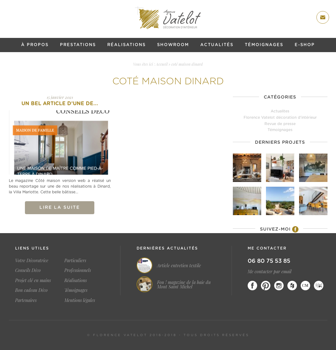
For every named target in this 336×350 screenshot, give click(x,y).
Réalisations (126, 45)
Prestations (78, 45)
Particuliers (75, 260)
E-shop (305, 45)
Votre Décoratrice (31, 260)
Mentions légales (79, 300)
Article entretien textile (179, 265)
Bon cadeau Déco (31, 290)
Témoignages (264, 45)
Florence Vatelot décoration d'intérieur (280, 117)
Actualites (280, 111)
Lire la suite (59, 207)
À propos (35, 45)
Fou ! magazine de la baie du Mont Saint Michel (184, 284)
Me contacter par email (270, 272)
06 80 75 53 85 (269, 261)
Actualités (216, 45)
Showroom (173, 45)
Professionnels (77, 270)
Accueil (162, 64)
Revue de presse (280, 124)
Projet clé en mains (33, 280)
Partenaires (26, 300)
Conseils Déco (28, 270)
